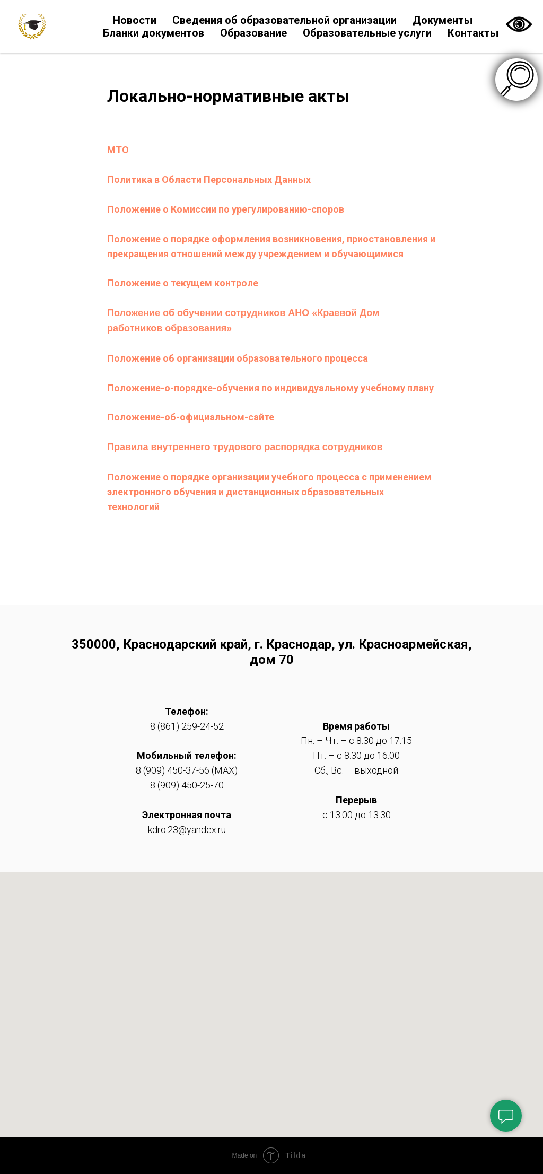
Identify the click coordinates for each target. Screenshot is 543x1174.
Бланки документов (153, 33)
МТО (118, 149)
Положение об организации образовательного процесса (237, 358)
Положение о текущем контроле (182, 282)
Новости (134, 20)
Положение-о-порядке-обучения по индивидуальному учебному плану (270, 387)
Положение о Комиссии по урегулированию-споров (225, 209)
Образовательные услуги (367, 33)
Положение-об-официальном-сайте (190, 417)
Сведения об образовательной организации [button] (284, 20)
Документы (442, 20)
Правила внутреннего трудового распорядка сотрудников (245, 447)
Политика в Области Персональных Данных (209, 179)
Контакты (473, 33)
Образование (253, 33)
